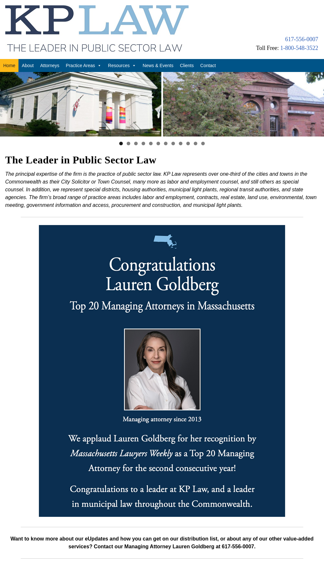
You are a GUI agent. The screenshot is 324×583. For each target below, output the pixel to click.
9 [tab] (180, 128)
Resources (122, 65)
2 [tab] (128, 128)
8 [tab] (173, 128)
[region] (162, 97)
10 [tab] (188, 128)
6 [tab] (158, 128)
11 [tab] (195, 128)
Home (9, 65)
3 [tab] (136, 128)
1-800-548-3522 (299, 48)
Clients (187, 65)
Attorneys (49, 65)
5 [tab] (151, 128)
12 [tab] (203, 128)
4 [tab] (143, 128)
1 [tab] (121, 128)
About (28, 65)
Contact (208, 65)
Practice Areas (83, 65)
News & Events (158, 65)
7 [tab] (166, 128)
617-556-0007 (301, 39)
